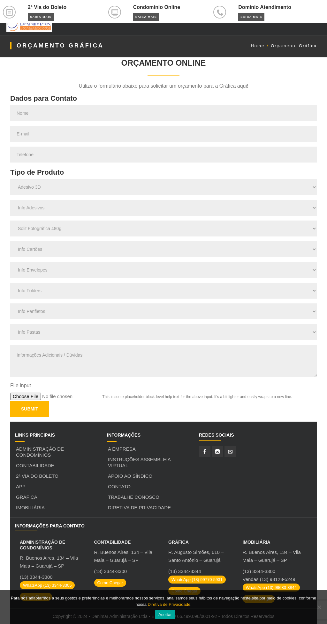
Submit (29, 408)
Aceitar (165, 614)
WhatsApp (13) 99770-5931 (197, 579)
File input (20, 385)
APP (21, 486)
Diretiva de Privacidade (139, 507)
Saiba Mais (41, 16)
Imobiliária (30, 507)
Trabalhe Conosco (133, 497)
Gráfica (26, 497)
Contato (119, 486)
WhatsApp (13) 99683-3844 (271, 587)
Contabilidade (35, 465)
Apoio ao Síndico (130, 476)
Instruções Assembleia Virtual (139, 462)
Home (257, 45)
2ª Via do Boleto (37, 476)
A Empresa (122, 449)
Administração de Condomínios (40, 452)
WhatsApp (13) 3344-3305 (47, 585)
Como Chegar (110, 582)
